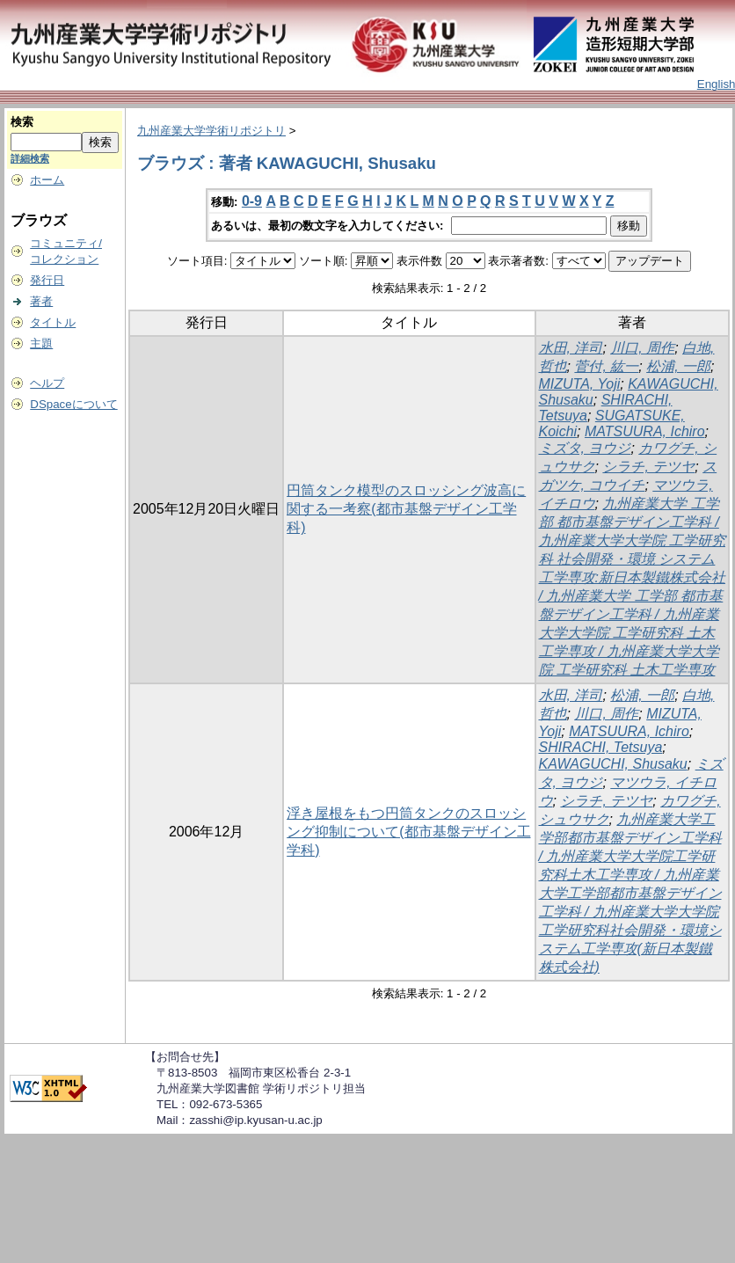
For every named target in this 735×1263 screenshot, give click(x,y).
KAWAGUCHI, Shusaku (613, 763)
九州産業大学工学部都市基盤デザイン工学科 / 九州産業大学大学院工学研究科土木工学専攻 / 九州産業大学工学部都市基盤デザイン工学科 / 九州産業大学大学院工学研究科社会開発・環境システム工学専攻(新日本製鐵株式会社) (630, 893)
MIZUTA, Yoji (580, 383)
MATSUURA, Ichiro (645, 431)
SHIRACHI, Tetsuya (601, 747)
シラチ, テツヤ (648, 466)
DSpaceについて (73, 404)
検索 (22, 121)
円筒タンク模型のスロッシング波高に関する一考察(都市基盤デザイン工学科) (406, 509)
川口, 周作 (642, 347)
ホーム (47, 179)
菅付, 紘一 (606, 366)
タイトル (53, 322)
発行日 (47, 280)
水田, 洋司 (571, 347)
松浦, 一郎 (678, 366)
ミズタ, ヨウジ (585, 448)
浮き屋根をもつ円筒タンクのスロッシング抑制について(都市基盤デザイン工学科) (408, 832)
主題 (41, 343)
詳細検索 (30, 158)
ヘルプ (47, 383)
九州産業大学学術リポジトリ (211, 130)
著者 (41, 301)
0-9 (252, 200)
